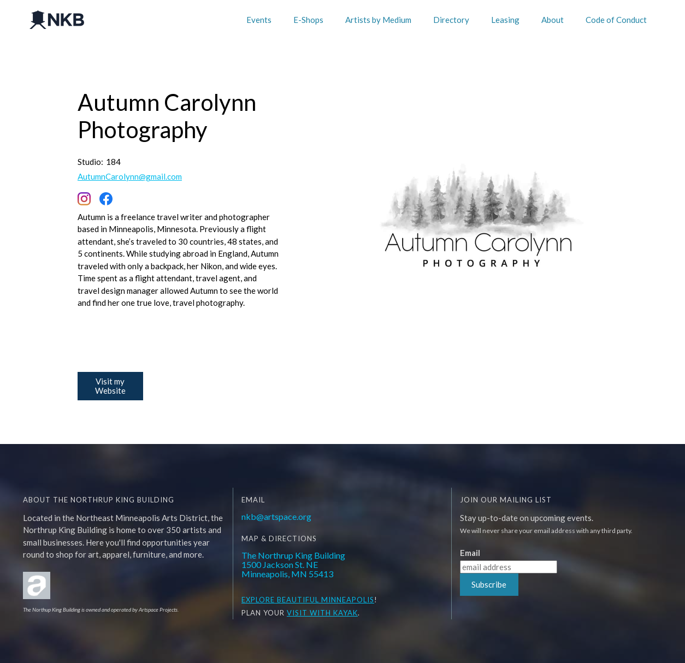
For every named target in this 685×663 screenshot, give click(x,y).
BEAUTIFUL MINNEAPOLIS (324, 599)
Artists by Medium (378, 20)
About (552, 20)
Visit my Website (110, 385)
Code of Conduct (616, 20)
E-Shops (308, 20)
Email (470, 553)
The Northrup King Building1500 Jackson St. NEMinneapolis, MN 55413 (293, 564)
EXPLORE (258, 599)
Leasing (505, 20)
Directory (451, 20)
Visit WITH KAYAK (322, 612)
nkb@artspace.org (276, 516)
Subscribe (488, 584)
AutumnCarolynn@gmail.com (130, 176)
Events (258, 20)
